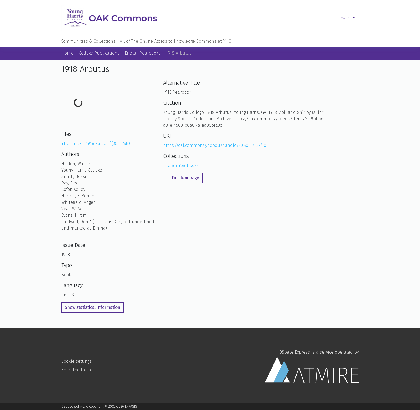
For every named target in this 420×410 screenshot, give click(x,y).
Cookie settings (76, 361)
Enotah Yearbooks (142, 53)
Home (67, 53)
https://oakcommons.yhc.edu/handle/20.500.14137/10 (214, 145)
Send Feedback (76, 369)
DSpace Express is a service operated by (312, 366)
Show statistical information (92, 307)
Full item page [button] (183, 177)
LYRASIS (131, 406)
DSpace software (74, 406)
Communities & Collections (88, 41)
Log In (345, 17)
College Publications (99, 53)
